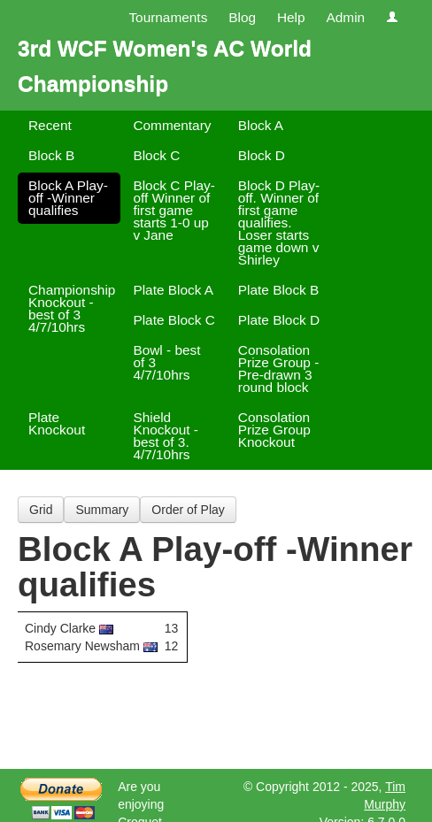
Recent (50, 125)
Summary (101, 510)
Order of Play (187, 510)
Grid (40, 510)
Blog (242, 17)
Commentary (172, 125)
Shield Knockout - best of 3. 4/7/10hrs (165, 436)
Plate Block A (173, 289)
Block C (156, 155)
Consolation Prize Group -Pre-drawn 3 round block (279, 368)
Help (291, 17)
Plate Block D (279, 319)
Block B (51, 155)
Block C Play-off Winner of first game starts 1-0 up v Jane (173, 210)
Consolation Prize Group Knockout (274, 429)
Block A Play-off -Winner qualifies (68, 198)
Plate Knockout (56, 423)
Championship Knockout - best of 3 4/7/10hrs (71, 308)
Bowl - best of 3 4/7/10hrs (166, 362)
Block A (260, 125)
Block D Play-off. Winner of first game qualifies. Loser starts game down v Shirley (279, 222)
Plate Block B (279, 289)
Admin (345, 17)
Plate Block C (173, 319)
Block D (261, 155)
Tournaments (167, 17)
